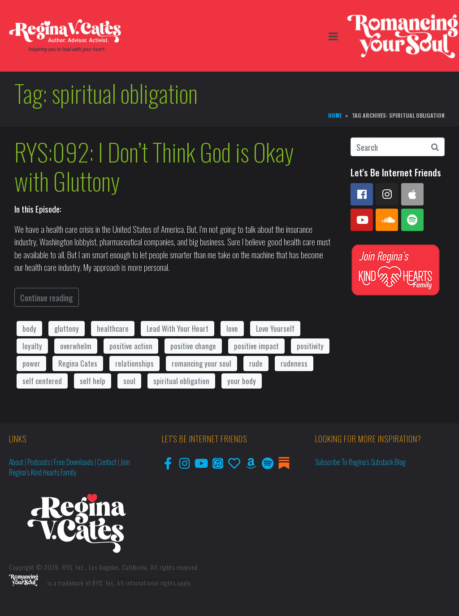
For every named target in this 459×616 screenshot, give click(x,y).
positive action (130, 345)
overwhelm (75, 345)
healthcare (113, 328)
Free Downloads (73, 462)
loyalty (32, 345)
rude (256, 363)
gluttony (66, 328)
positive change (193, 345)
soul (129, 380)
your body (241, 380)
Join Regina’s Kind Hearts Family (69, 467)
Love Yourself (275, 328)
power (31, 363)
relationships (134, 363)
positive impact (256, 345)
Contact (107, 462)
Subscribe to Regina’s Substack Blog (360, 462)
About (16, 462)
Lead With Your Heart (177, 328)
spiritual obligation (181, 380)
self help (92, 380)
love (232, 328)
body (29, 328)
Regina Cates (77, 363)
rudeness (294, 363)
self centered (42, 380)
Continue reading (46, 297)
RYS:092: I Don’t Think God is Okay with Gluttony (154, 166)
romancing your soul (201, 363)
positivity (310, 345)
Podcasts (38, 462)
